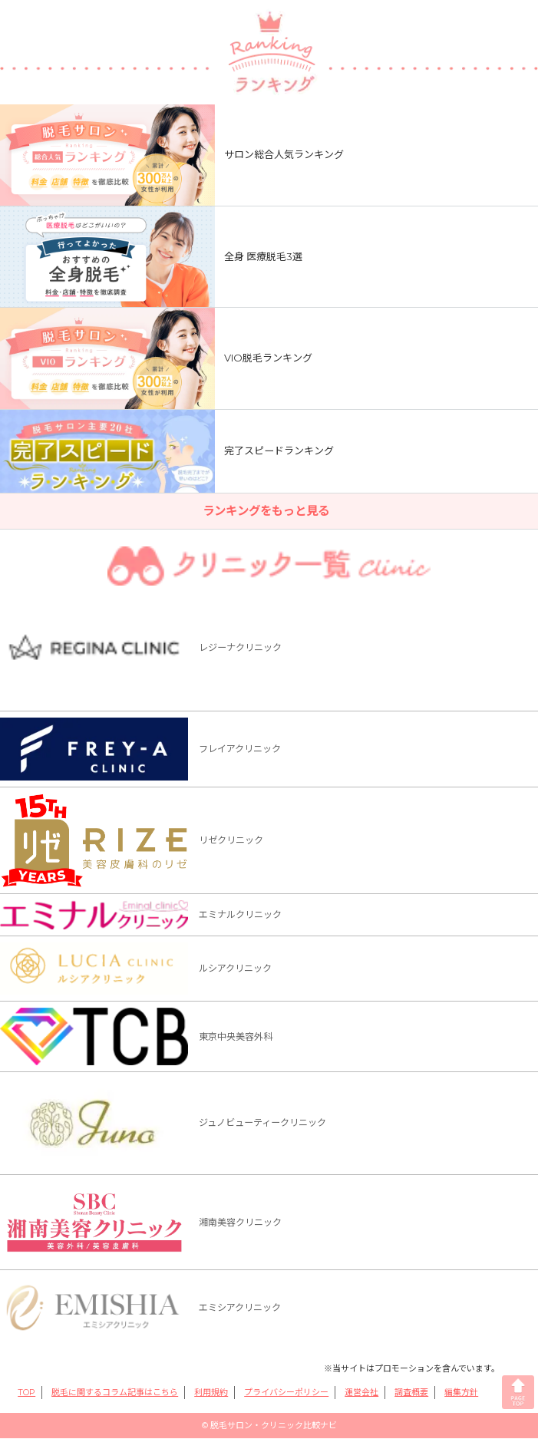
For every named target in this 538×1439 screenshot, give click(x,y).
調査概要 (411, 1393)
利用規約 (211, 1393)
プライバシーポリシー (286, 1393)
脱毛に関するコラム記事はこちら (114, 1393)
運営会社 (361, 1393)
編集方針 (461, 1393)
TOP (26, 1393)
